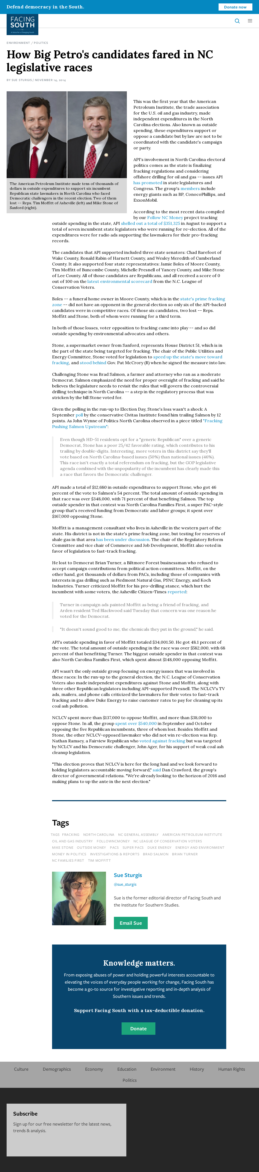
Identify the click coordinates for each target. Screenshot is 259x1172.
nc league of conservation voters (167, 841)
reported (177, 591)
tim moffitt (99, 860)
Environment (18, 43)
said (157, 769)
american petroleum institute (192, 834)
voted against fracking (162, 740)
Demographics (57, 1069)
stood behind (93, 362)
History (197, 1069)
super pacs (133, 847)
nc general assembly (138, 834)
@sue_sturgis (125, 884)
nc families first (68, 860)
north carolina (99, 834)
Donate (138, 1028)
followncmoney (113, 841)
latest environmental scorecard (119, 281)
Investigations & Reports (115, 854)
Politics (41, 43)
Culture (21, 1069)
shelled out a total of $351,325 (150, 223)
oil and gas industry (72, 841)
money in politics (69, 854)
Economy (94, 1069)
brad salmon (155, 854)
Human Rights (231, 1069)
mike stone (62, 847)
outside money (91, 847)
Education (126, 1069)
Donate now (235, 7)
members (190, 188)
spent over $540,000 (136, 723)
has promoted (147, 182)
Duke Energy (159, 847)
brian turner (185, 854)
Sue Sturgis (22, 80)
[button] (250, 21)
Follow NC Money (165, 217)
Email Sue (131, 922)
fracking (71, 834)
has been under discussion (122, 539)
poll (79, 414)
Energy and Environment (200, 847)
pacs (114, 847)
